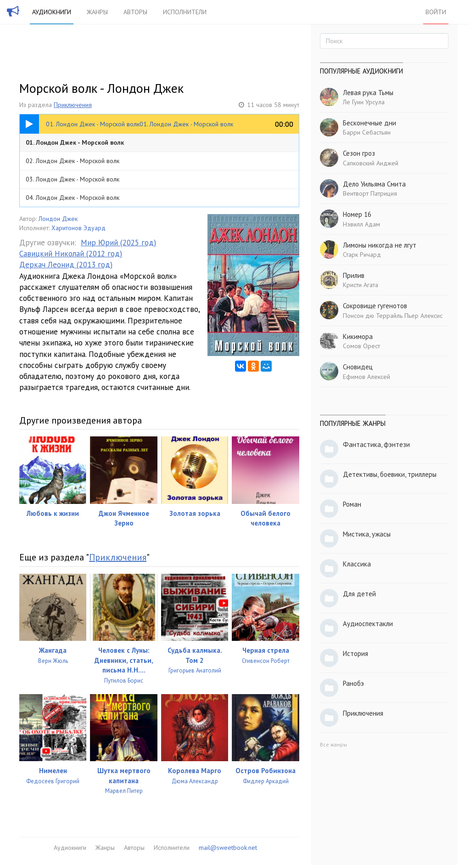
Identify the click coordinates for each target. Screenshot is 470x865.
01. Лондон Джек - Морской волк (75, 142)
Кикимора (358, 336)
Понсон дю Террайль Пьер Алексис (392, 315)
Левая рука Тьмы (368, 92)
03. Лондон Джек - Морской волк (72, 179)
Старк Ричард (362, 254)
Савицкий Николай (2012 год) (70, 254)
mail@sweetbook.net (228, 847)
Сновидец (358, 366)
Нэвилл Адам (361, 224)
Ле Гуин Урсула (364, 102)
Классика (357, 564)
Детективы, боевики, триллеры (389, 474)
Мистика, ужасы (367, 534)
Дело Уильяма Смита (374, 184)
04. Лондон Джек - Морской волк (72, 197)
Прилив (353, 275)
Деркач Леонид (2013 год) (65, 265)
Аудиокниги (51, 12)
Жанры (97, 12)
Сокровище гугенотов (375, 305)
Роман (352, 504)
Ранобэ (353, 683)
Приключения (73, 105)
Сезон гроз (359, 153)
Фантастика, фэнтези (376, 444)
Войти (435, 12)
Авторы (135, 12)
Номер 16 (357, 214)
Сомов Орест (361, 346)
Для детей (359, 593)
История (355, 653)
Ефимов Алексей (366, 377)
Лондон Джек (58, 219)
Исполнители (185, 12)
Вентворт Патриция (370, 193)
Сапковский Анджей (370, 163)
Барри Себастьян (367, 132)
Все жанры (333, 744)
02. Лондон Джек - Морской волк (72, 161)
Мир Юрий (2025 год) (118, 242)
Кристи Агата (360, 285)
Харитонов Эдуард (78, 228)
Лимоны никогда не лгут (379, 245)
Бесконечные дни (369, 123)
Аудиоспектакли (368, 623)
